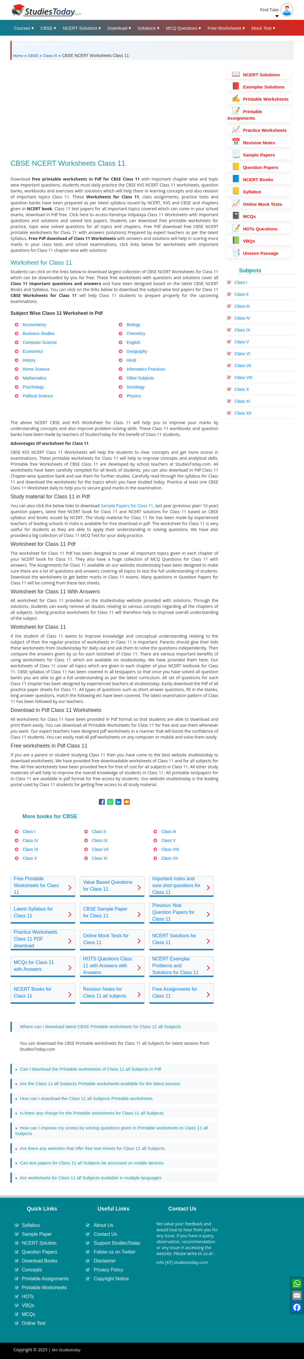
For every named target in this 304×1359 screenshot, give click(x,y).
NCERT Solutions (80, 28)
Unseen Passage (255, 253)
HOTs (28, 1296)
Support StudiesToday (117, 1243)
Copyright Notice (111, 1278)
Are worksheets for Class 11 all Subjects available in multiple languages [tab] (88, 1178)
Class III (242, 306)
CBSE (46, 28)
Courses (22, 28)
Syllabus (246, 191)
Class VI (242, 353)
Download (117, 28)
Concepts (32, 1269)
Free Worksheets (224, 28)
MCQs (244, 216)
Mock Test (261, 28)
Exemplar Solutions (258, 86)
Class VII (243, 365)
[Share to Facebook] (102, 802)
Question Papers (255, 167)
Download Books (39, 1260)
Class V (242, 341)
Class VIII (243, 377)
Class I (241, 282)
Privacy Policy (109, 1269)
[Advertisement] (114, 106)
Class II (241, 294)
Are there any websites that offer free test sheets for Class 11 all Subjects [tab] (89, 1148)
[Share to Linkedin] (118, 802)
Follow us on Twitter (115, 1251)
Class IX (242, 330)
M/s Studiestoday (66, 1349)
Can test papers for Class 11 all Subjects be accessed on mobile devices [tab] (89, 1163)
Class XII (243, 413)
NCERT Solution (39, 1243)
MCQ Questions (182, 28)
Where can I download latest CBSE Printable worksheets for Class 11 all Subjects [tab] (98, 1026)
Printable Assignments (45, 1278)
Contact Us (105, 1234)
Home (18, 55)
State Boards (42, 44)
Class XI (50, 55)
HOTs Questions (255, 228)
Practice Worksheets (259, 130)
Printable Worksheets (260, 99)
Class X (242, 389)
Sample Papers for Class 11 (127, 505)
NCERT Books (252, 179)
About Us (103, 1225)
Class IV (242, 318)
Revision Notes (253, 142)
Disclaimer (105, 1260)
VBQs (243, 241)
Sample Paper (37, 1234)
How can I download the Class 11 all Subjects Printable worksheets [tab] (84, 1098)
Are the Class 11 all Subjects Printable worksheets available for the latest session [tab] (97, 1083)
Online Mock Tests (257, 204)
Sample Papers (253, 154)
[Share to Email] (127, 802)
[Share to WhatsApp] (110, 802)
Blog (18, 44)
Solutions (146, 28)
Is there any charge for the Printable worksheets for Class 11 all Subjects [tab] (89, 1113)
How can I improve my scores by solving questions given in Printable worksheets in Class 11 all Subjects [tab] (111, 1130)
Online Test (33, 1323)
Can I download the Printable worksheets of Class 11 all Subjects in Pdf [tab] (88, 1069)
